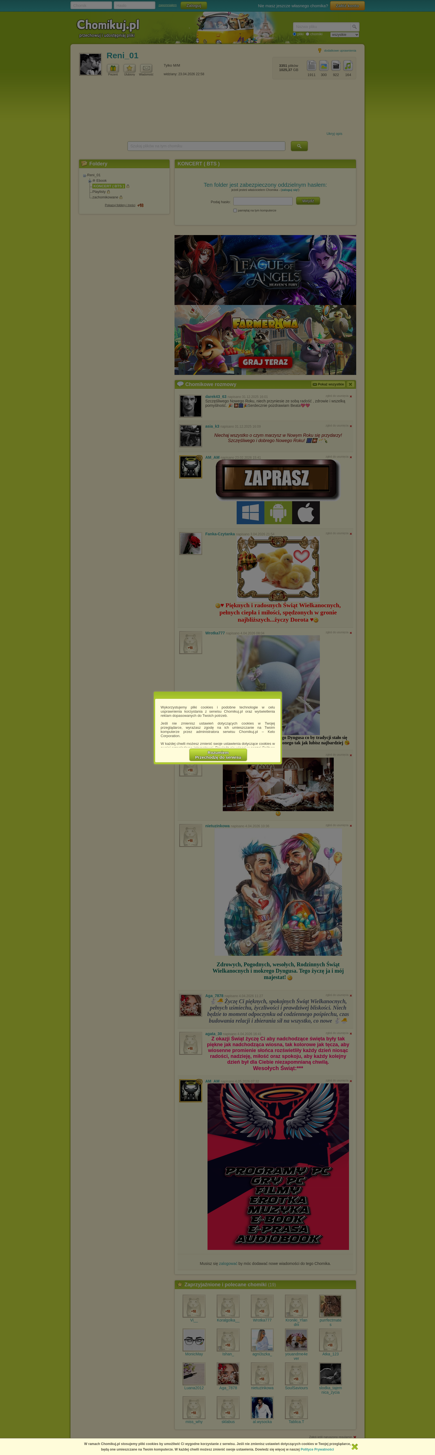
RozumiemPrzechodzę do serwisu (218, 755)
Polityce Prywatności (317, 1449)
